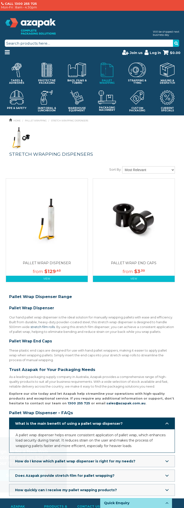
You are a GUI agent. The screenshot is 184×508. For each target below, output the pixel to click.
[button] (91, 423)
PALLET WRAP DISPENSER (47, 263)
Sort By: (115, 169)
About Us (18, 505)
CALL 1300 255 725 (21, 4)
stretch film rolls (42, 327)
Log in (152, 52)
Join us (132, 52)
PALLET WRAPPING (36, 120)
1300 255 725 (79, 403)
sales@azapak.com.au (125, 403)
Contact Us (88, 499)
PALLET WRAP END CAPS (133, 263)
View (46, 278)
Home (17, 120)
